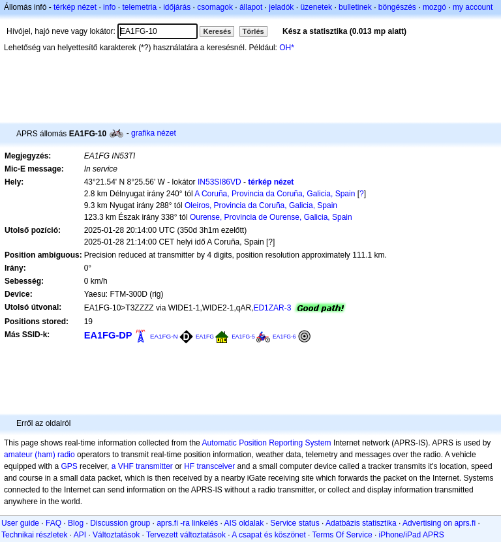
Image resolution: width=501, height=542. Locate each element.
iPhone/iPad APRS (411, 534)
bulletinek (355, 7)
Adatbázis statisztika (361, 523)
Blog (76, 523)
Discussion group (120, 523)
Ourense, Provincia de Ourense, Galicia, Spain (271, 217)
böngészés (397, 7)
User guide (20, 523)
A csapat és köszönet (268, 534)
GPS (69, 466)
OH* (286, 47)
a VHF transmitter (142, 466)
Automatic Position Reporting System (266, 442)
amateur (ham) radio (39, 454)
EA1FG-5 (243, 336)
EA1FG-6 (284, 336)
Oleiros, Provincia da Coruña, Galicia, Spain (261, 205)
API (80, 534)
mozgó (434, 7)
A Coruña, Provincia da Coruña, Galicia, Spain (274, 193)
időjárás (176, 7)
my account (473, 7)
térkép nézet (75, 7)
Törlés (253, 31)
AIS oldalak (244, 523)
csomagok (215, 7)
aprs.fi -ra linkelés (187, 523)
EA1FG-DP (108, 335)
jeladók (281, 7)
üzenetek (316, 7)
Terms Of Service (342, 534)
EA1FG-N (164, 336)
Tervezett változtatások (186, 534)
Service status (294, 523)
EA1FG (205, 336)
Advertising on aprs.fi (439, 523)
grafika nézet (153, 133)
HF (189, 466)
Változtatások (116, 534)
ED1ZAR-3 (272, 307)
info (109, 7)
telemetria (139, 7)
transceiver (216, 466)
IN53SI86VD (219, 182)
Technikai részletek (34, 534)
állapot (250, 7)
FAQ (53, 523)
